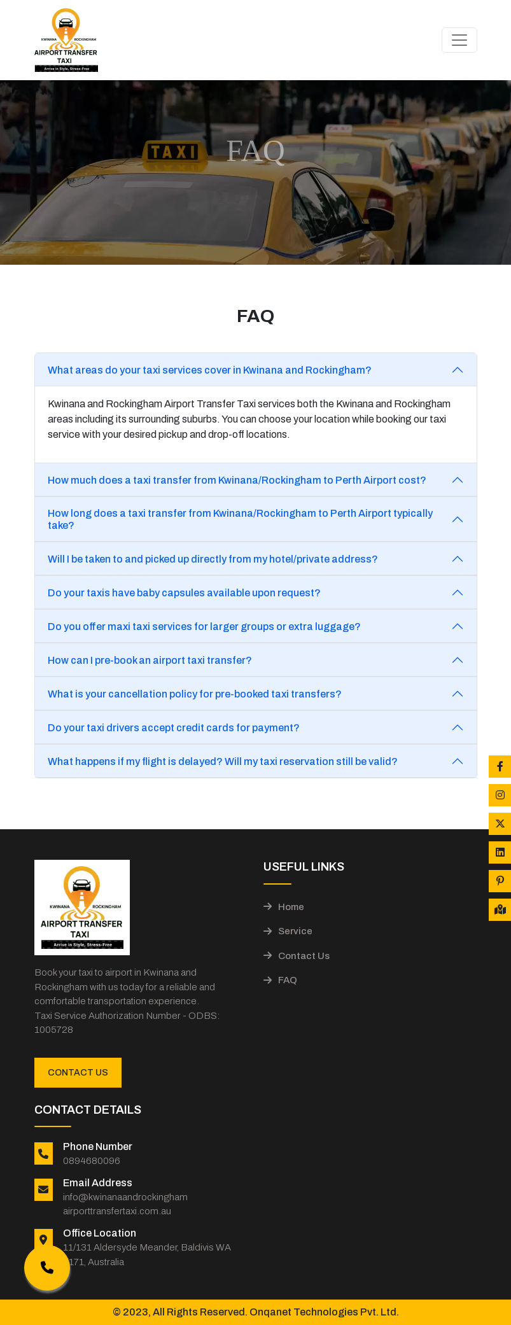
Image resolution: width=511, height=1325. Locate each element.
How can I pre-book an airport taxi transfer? (150, 660)
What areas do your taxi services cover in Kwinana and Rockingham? (210, 370)
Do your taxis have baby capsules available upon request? (184, 592)
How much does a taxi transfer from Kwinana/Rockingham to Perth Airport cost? (237, 480)
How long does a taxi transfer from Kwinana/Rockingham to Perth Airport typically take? (240, 519)
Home (283, 907)
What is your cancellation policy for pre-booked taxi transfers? (195, 694)
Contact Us (78, 1072)
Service (287, 931)
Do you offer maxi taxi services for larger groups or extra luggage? (204, 626)
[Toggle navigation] (459, 40)
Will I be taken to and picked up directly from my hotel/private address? (213, 559)
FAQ (280, 980)
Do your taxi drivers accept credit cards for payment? (174, 727)
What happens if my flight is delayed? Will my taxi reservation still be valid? (223, 761)
